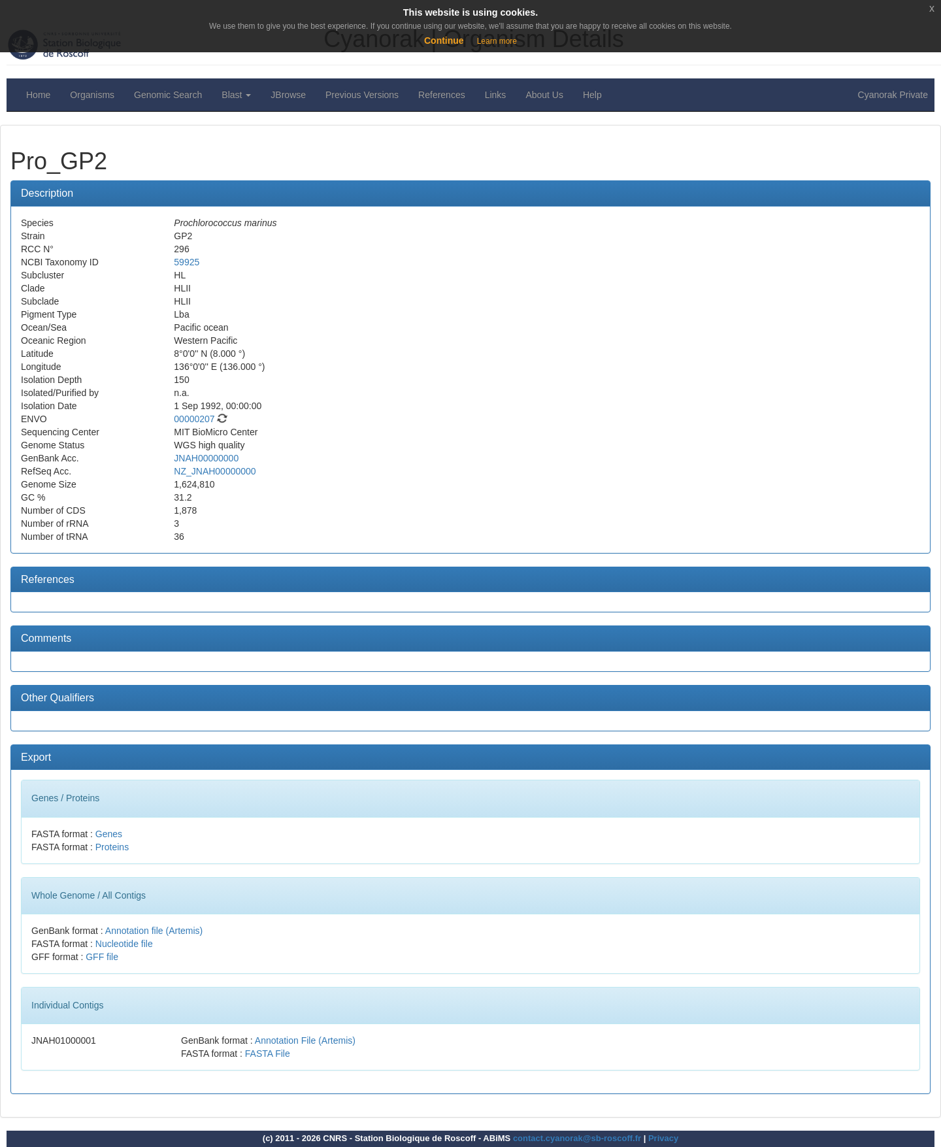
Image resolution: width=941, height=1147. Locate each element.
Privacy (663, 1138)
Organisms (92, 95)
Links (495, 95)
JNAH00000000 (206, 458)
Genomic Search (168, 95)
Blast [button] (236, 95)
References (441, 95)
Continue (444, 40)
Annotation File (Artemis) (305, 1040)
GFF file (102, 957)
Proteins (112, 847)
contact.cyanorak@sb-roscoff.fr (577, 1138)
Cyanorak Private (893, 95)
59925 (186, 262)
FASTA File (267, 1053)
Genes (108, 834)
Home (38, 95)
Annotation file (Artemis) (154, 930)
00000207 (194, 419)
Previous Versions (362, 95)
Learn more (497, 41)
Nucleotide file (124, 944)
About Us (544, 95)
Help (592, 95)
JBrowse (288, 95)
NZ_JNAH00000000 (215, 471)
